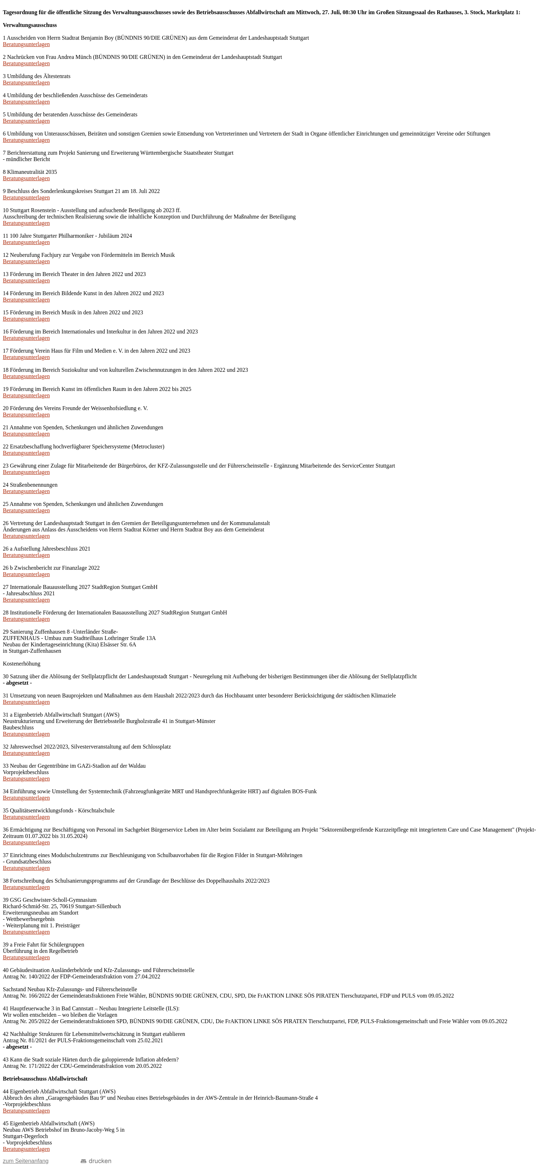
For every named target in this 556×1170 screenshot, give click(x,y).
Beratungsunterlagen (26, 44)
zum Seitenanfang (26, 1161)
